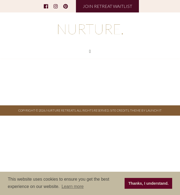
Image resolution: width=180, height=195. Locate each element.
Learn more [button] (73, 186)
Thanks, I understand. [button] (148, 183)
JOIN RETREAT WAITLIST (107, 6)
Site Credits (119, 110)
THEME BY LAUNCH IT (146, 110)
